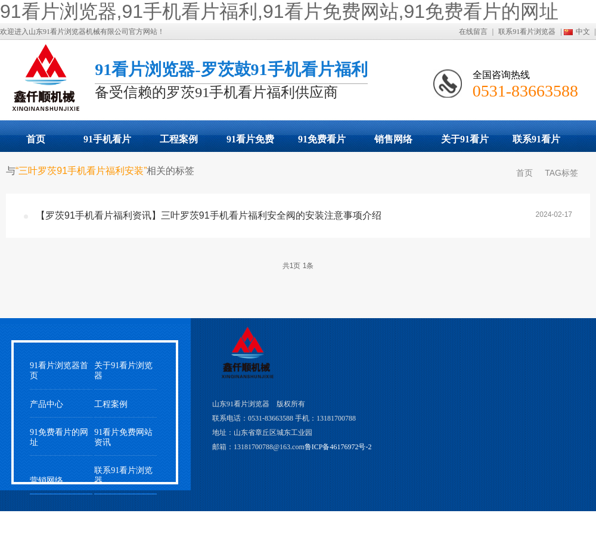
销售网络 (393, 139)
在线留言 (473, 31)
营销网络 (46, 480)
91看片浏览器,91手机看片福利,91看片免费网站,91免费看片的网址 (279, 11)
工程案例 (179, 139)
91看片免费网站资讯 (123, 437)
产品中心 (46, 404)
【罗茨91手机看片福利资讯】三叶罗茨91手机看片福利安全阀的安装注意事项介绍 (208, 215)
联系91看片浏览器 (526, 31)
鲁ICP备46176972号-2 (338, 447)
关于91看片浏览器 (465, 143)
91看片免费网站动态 (250, 143)
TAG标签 (561, 173)
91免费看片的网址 (322, 143)
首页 (35, 139)
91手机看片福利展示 (107, 143)
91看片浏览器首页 (59, 370)
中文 (583, 31)
